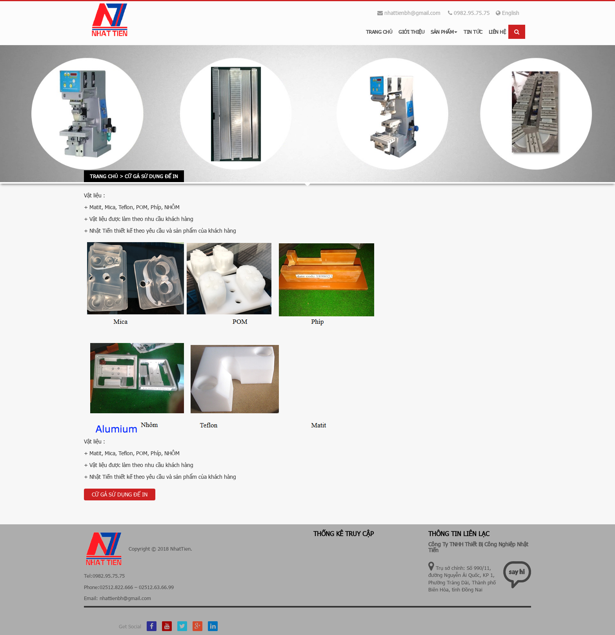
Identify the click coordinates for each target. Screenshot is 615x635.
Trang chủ (379, 32)
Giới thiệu (411, 32)
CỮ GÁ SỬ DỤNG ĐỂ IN (119, 494)
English (507, 12)
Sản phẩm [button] (444, 32)
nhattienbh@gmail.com (412, 12)
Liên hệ (497, 32)
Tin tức (473, 32)
